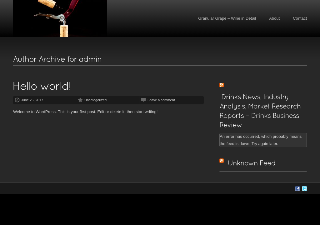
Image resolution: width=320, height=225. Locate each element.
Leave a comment (161, 100)
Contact (300, 18)
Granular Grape (60, 18)
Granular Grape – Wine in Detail (227, 18)
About (274, 18)
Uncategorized (95, 100)
